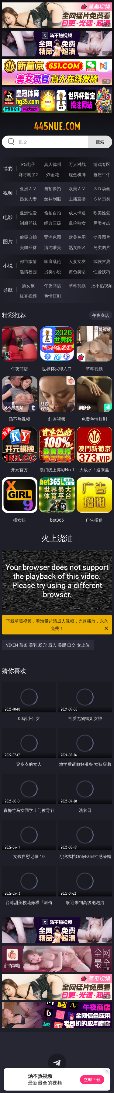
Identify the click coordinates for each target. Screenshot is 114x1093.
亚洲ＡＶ (28, 188)
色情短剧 (52, 296)
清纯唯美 (52, 247)
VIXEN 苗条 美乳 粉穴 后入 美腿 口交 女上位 (48, 645)
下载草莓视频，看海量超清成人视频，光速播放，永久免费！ (57, 625)
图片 (8, 241)
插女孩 (28, 285)
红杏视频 (28, 296)
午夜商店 (52, 285)
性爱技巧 (101, 271)
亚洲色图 (52, 237)
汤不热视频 (101, 285)
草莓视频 (77, 285)
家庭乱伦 (52, 261)
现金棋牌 (77, 174)
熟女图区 (77, 247)
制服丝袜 (28, 223)
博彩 (8, 168)
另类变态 (101, 223)
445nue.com (57, 126)
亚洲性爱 (28, 213)
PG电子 (28, 164)
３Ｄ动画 (101, 188)
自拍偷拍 (52, 188)
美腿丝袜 (28, 247)
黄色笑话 (77, 271)
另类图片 (101, 247)
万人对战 (77, 164)
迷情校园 (28, 271)
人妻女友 (77, 261)
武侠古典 (101, 261)
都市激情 (28, 261)
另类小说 (52, 271)
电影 (8, 217)
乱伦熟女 (77, 223)
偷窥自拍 (28, 237)
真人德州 (52, 164)
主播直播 (77, 199)
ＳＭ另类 (101, 199)
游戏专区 (101, 164)
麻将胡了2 (28, 174)
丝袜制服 (52, 199)
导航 (8, 290)
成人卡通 (77, 213)
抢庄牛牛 (101, 174)
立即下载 (92, 1079)
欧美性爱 (101, 213)
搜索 (100, 142)
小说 (8, 265)
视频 (8, 193)
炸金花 (52, 174)
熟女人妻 (28, 199)
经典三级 (52, 223)
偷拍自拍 (52, 213)
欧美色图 (77, 237)
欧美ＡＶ (77, 188)
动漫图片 (101, 237)
